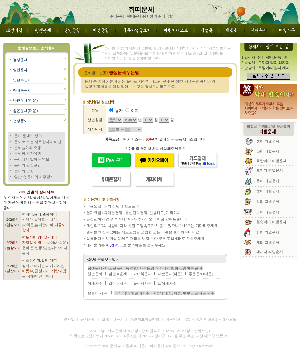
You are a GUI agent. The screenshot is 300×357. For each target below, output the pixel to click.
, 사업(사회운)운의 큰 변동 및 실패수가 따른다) (45, 247)
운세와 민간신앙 (27, 165)
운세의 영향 (24, 171)
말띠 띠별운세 (267, 201)
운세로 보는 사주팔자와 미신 (37, 142)
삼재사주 (95, 283)
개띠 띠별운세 (267, 242)
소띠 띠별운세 (267, 151)
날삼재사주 (167, 283)
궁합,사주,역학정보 (199, 319)
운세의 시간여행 (27, 153)
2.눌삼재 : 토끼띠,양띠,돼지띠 (265, 62)
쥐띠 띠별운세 (267, 141)
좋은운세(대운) (25, 111)
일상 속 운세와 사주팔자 (34, 177)
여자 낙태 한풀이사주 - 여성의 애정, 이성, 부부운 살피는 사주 (164, 293)
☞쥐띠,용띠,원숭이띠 (39, 214)
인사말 (69, 319)
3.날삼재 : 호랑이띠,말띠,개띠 (265, 68)
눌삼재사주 (142, 283)
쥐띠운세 (72, 351)
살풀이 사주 (97, 293)
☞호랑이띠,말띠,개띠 (39, 260)
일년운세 (20, 70)
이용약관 (173, 319)
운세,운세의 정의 (28, 136)
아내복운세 (22, 90)
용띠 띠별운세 (267, 181)
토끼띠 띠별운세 (269, 170)
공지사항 (89, 319)
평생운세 (20, 60)
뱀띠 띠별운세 (267, 191)
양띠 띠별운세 (267, 212)
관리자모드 (227, 319)
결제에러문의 (112, 319)
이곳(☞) (112, 245)
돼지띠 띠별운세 (269, 252)
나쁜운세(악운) (25, 100)
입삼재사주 (118, 283)
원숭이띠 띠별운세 (271, 222)
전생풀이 (20, 121)
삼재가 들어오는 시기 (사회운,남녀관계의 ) (44, 224)
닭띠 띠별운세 (267, 232)
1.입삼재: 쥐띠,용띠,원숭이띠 (265, 57)
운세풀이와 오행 (27, 148)
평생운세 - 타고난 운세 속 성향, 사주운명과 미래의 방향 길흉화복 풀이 (145, 268)
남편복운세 (22, 80)
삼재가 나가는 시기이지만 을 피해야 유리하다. (44, 271)
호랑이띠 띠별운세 (271, 161)
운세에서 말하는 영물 (31, 159)
